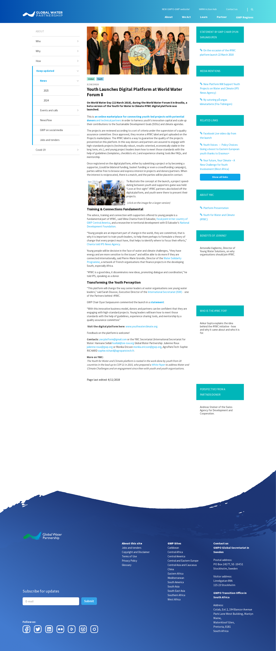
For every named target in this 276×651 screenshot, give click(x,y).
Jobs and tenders (50, 140)
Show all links (220, 177)
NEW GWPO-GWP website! (176, 9)
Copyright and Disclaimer (136, 552)
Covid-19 (40, 149)
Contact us (232, 9)
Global (91, 79)
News (43, 80)
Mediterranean (176, 578)
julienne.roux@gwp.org (100, 347)
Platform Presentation (216, 208)
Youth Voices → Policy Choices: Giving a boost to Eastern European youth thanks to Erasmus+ (219, 149)
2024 (46, 100)
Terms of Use (129, 556)
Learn (203, 17)
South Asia (173, 586)
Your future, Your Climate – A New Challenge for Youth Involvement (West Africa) (217, 165)
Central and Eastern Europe (183, 560)
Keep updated (45, 71)
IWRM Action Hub (208, 9)
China (171, 569)
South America (176, 582)
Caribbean (173, 547)
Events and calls (49, 110)
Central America (176, 556)
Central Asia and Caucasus (182, 565)
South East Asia (176, 590)
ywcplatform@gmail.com (113, 339)
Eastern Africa (175, 573)
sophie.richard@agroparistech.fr (116, 350)
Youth (100, 79)
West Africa (174, 599)
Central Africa (175, 552)
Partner (222, 17)
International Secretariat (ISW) (165, 292)
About (169, 17)
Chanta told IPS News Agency (103, 244)
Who (38, 41)
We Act (186, 17)
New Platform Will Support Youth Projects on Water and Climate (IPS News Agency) (220, 88)
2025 (46, 90)
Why (38, 51)
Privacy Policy (129, 560)
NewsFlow (46, 120)
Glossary (126, 565)
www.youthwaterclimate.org (142, 326)
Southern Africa (176, 595)
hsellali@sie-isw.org (123, 343)
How (38, 61)
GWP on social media (51, 130)
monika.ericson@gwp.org (147, 347)
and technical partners (108, 120)
